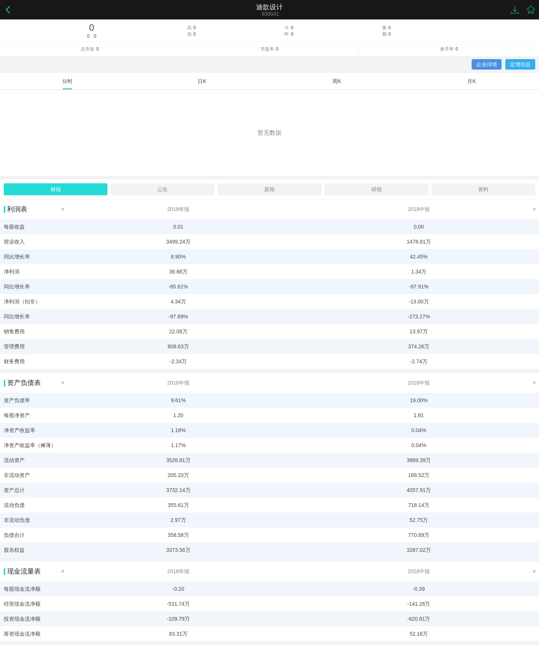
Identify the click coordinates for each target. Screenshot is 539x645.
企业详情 (486, 64)
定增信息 (520, 64)
